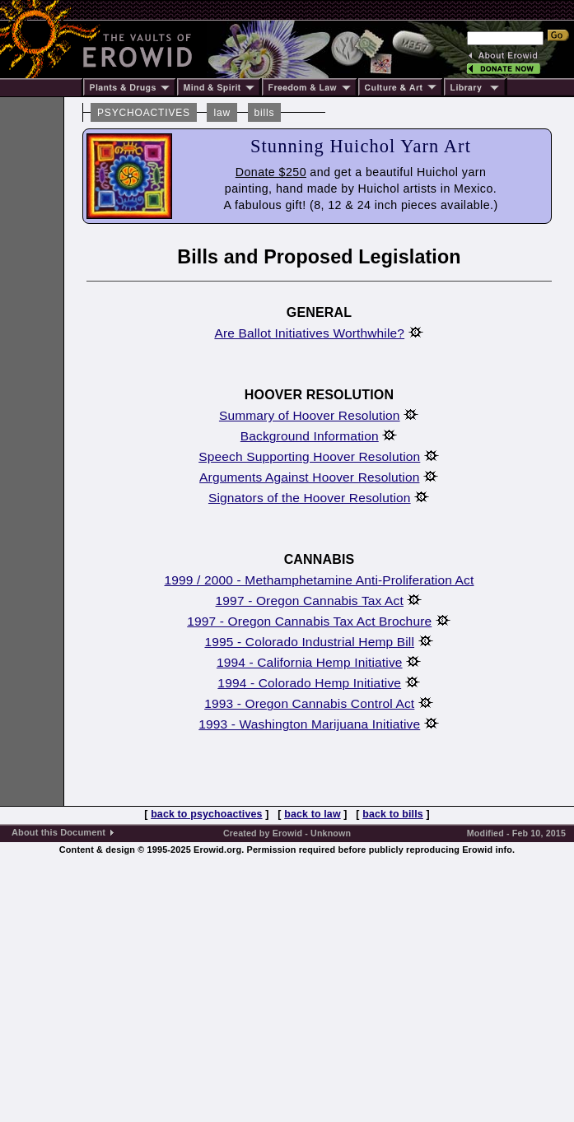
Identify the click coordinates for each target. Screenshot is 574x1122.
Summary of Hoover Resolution (309, 415)
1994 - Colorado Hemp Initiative (309, 683)
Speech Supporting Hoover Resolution (309, 456)
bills (264, 113)
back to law (312, 814)
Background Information (309, 436)
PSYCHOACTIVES (143, 113)
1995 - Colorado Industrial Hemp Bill (309, 642)
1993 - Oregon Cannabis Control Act (309, 703)
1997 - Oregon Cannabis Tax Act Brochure (309, 621)
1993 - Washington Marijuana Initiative (309, 724)
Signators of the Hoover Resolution (309, 498)
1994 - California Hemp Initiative (310, 662)
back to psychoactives (206, 814)
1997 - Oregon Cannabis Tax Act (310, 601)
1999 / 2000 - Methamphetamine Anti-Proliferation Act (319, 580)
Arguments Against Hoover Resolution (309, 477)
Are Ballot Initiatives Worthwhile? (309, 333)
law (222, 113)
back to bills (392, 814)
